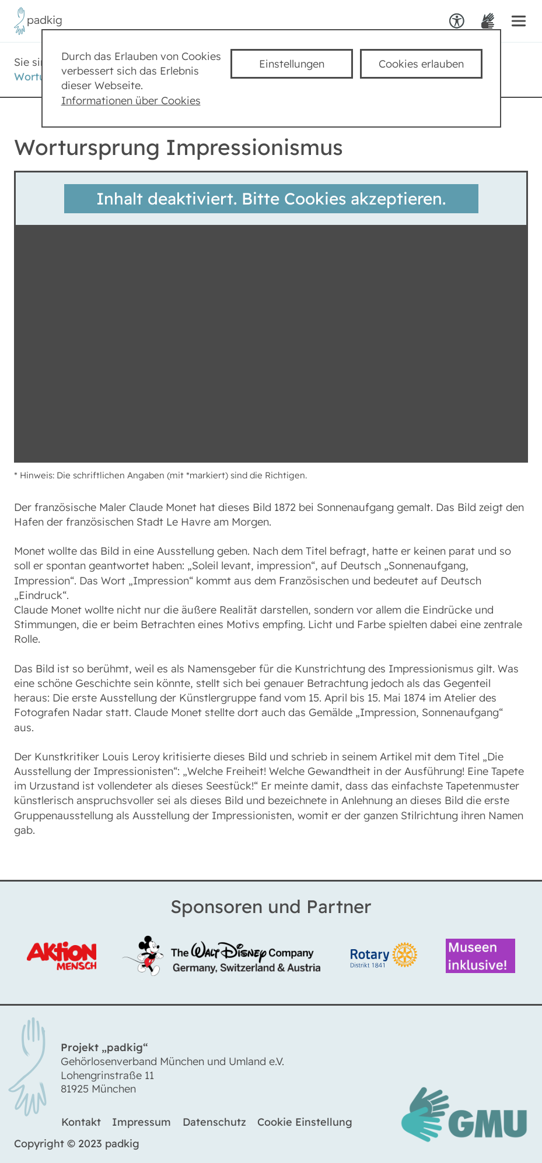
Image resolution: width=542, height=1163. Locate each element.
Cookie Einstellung (304, 1122)
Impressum (141, 1122)
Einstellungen (291, 64)
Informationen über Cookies (131, 100)
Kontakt (81, 1122)
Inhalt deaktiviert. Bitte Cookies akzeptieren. (271, 198)
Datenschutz (214, 1122)
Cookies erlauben (421, 64)
